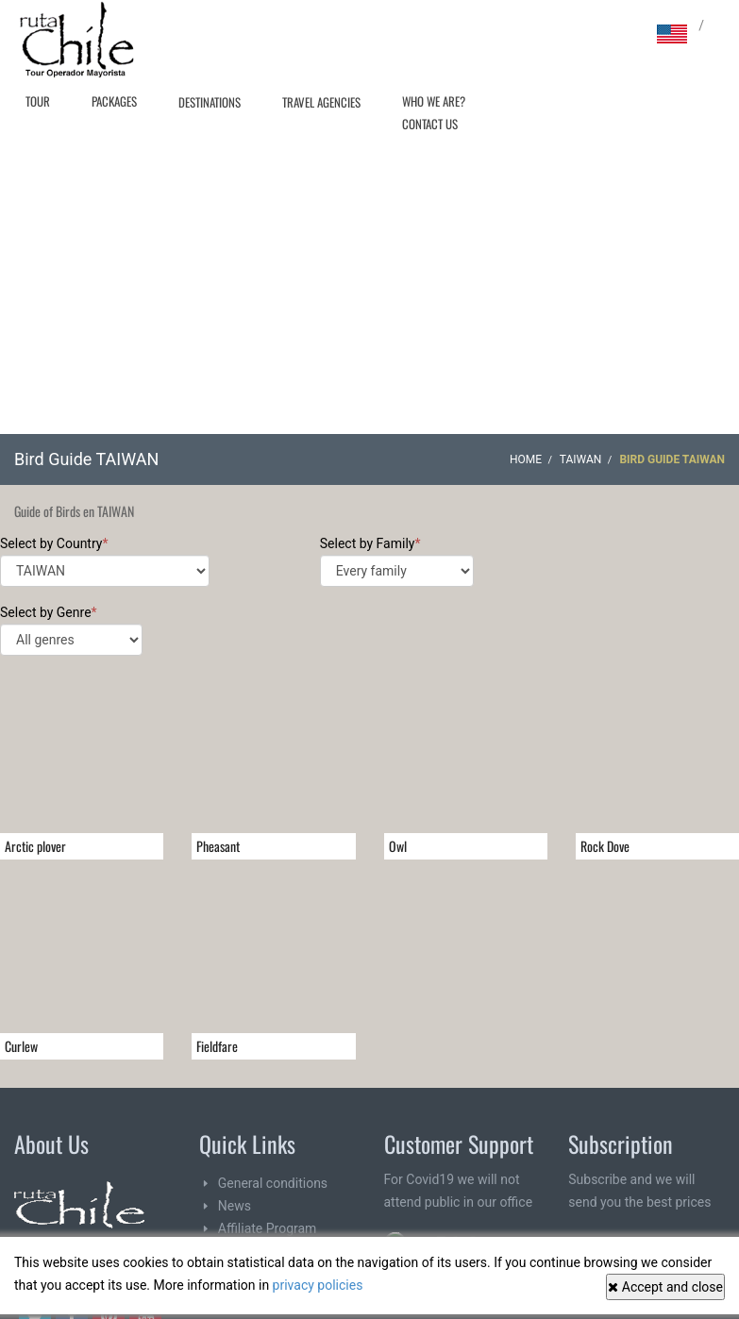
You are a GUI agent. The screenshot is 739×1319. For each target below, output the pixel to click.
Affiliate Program (267, 1228)
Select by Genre (71, 630)
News (234, 1205)
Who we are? (433, 101)
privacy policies (318, 1285)
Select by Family (397, 561)
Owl (398, 846)
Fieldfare (217, 1046)
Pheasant (218, 846)
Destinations (209, 101)
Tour (37, 101)
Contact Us (430, 123)
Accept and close (665, 1286)
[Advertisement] (370, 292)
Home (526, 459)
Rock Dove (605, 846)
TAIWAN (581, 459)
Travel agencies (321, 101)
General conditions (273, 1183)
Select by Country (105, 561)
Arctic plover (35, 846)
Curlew (21, 1046)
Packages (114, 101)
